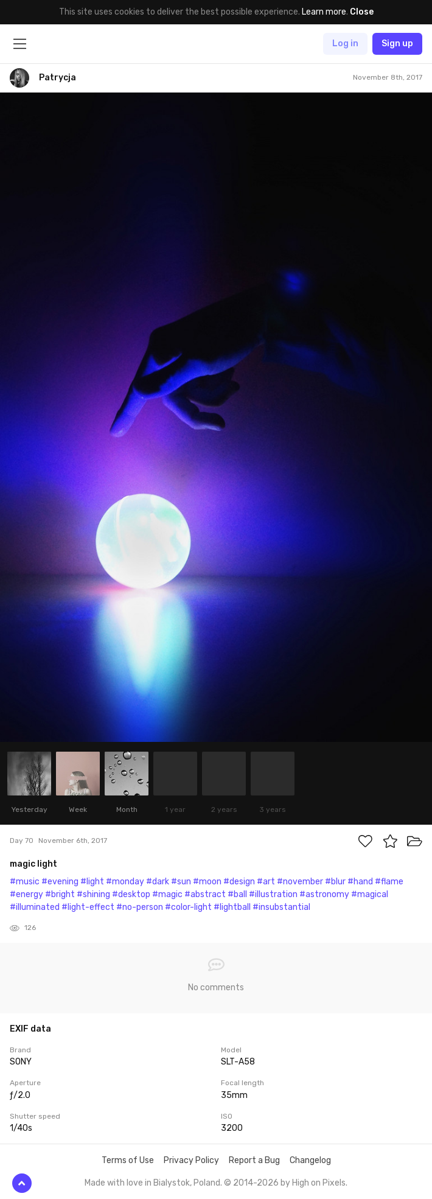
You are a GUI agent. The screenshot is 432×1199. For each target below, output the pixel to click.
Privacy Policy (191, 1160)
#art (266, 881)
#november (300, 881)
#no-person (139, 907)
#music (25, 881)
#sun (181, 881)
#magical (369, 894)
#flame (389, 881)
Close (362, 12)
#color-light (188, 907)
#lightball (232, 907)
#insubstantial (281, 907)
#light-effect (87, 907)
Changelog (310, 1160)
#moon (207, 881)
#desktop (131, 894)
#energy (26, 894)
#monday (125, 881)
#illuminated (35, 907)
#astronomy (324, 894)
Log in (345, 43)
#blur (335, 881)
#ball (237, 894)
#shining (93, 894)
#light (92, 881)
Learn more (324, 12)
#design (239, 881)
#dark (157, 881)
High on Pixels (319, 1183)
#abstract (205, 894)
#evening (59, 881)
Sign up (397, 43)
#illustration (273, 894)
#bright (60, 894)
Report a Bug (254, 1160)
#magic (167, 894)
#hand (360, 881)
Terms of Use (128, 1160)
